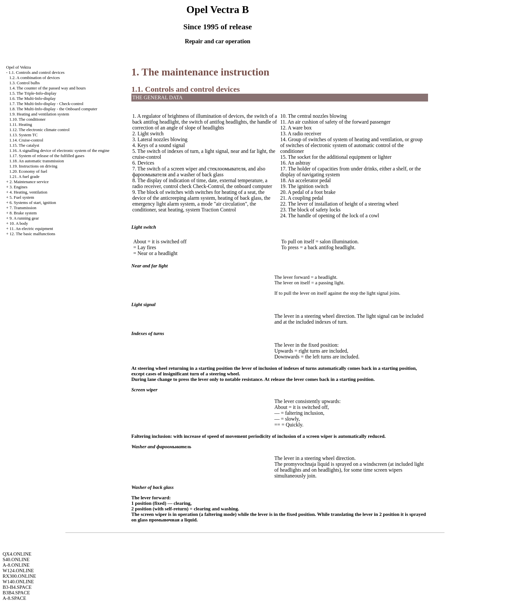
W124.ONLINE (18, 570)
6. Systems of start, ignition (32, 202)
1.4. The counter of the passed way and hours (47, 88)
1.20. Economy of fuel (28, 171)
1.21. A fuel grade (24, 176)
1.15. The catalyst (24, 145)
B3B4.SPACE (16, 592)
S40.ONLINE (16, 559)
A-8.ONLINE (16, 565)
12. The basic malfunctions (32, 233)
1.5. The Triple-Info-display (33, 93)
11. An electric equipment (31, 228)
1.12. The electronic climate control (39, 129)
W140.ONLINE (18, 581)
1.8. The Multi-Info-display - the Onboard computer (53, 108)
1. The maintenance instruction (200, 72)
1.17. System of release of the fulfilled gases (47, 155)
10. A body (18, 223)
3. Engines (18, 186)
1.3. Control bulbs (24, 82)
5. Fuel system (21, 197)
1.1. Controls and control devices (36, 72)
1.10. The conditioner (27, 119)
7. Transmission (22, 207)
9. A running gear (24, 218)
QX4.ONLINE (17, 554)
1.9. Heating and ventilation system (39, 114)
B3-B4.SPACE (17, 587)
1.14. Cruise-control (26, 140)
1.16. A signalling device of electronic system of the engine (59, 150)
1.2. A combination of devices (34, 77)
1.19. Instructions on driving (33, 166)
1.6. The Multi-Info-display (32, 98)
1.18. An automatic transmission (36, 160)
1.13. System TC (23, 134)
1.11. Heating (20, 124)
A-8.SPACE (14, 598)
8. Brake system (22, 212)
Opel (18, 67)
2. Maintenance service (28, 181)
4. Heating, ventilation (28, 192)
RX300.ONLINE (19, 576)
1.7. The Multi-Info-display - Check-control (46, 103)
